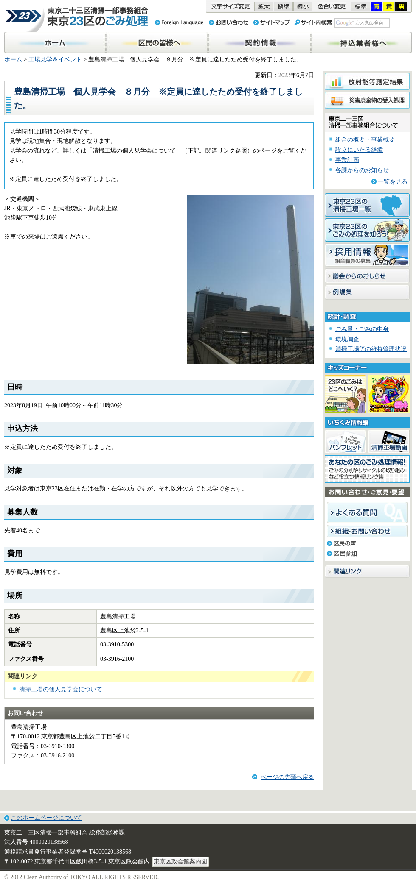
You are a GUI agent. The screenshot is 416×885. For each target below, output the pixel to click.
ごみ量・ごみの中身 (362, 329)
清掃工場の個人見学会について (60, 689)
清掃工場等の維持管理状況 (371, 349)
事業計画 (347, 160)
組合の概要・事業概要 (365, 139)
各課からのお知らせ (362, 170)
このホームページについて (46, 818)
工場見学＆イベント (55, 59)
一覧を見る (393, 181)
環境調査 (347, 339)
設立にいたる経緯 (359, 150)
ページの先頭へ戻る (287, 777)
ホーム (13, 59)
